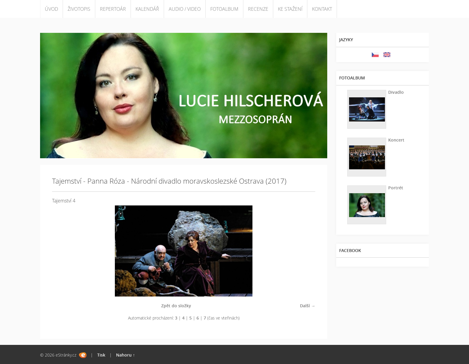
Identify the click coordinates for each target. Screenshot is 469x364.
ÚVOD (51, 9)
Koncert (396, 140)
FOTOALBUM (224, 9)
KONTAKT (322, 9)
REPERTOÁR (113, 9)
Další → (307, 305)
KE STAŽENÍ (290, 9)
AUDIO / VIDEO (185, 9)
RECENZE (258, 9)
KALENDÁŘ (147, 9)
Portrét (395, 188)
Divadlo (396, 92)
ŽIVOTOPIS (79, 9)
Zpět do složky (176, 305)
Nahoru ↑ (125, 355)
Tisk (101, 355)
